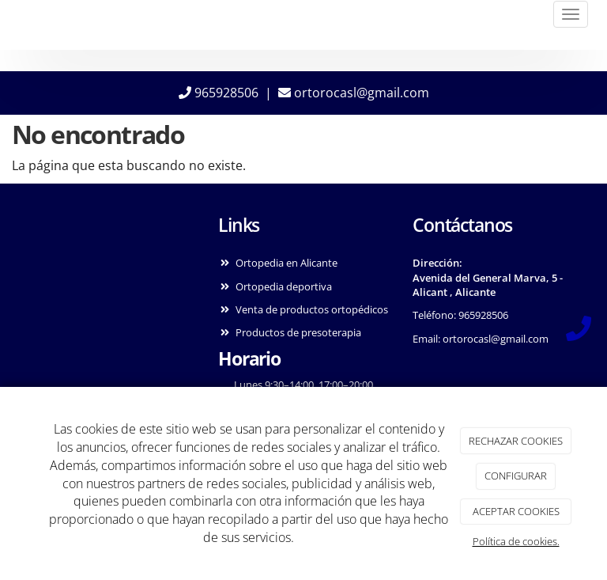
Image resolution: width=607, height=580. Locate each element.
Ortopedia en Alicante (286, 263)
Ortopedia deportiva (284, 286)
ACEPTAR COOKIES (516, 511)
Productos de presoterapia (298, 332)
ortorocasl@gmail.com (353, 92)
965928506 (218, 92)
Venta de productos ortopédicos (312, 309)
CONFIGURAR (515, 475)
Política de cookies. (516, 541)
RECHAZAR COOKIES (516, 441)
